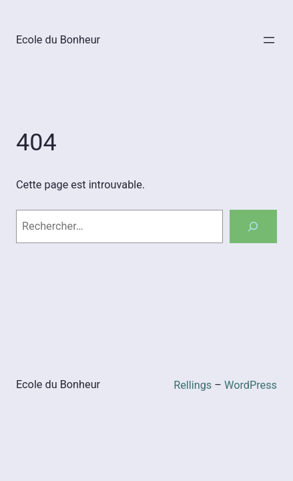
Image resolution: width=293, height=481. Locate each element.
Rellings (193, 385)
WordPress (250, 385)
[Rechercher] (253, 226)
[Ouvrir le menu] (269, 40)
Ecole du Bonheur (58, 39)
